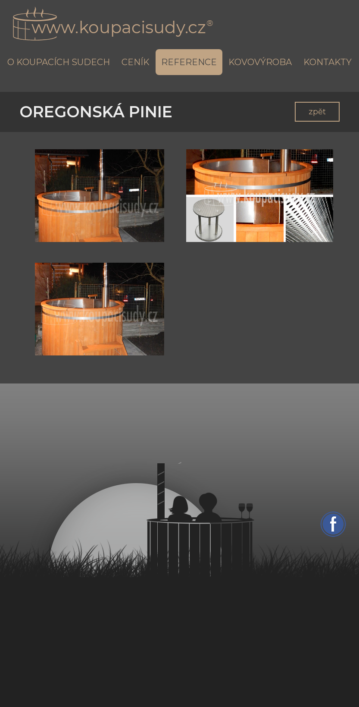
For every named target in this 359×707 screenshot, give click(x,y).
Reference (189, 62)
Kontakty (327, 62)
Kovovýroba (260, 62)
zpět (317, 111)
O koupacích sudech (58, 62)
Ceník (136, 62)
